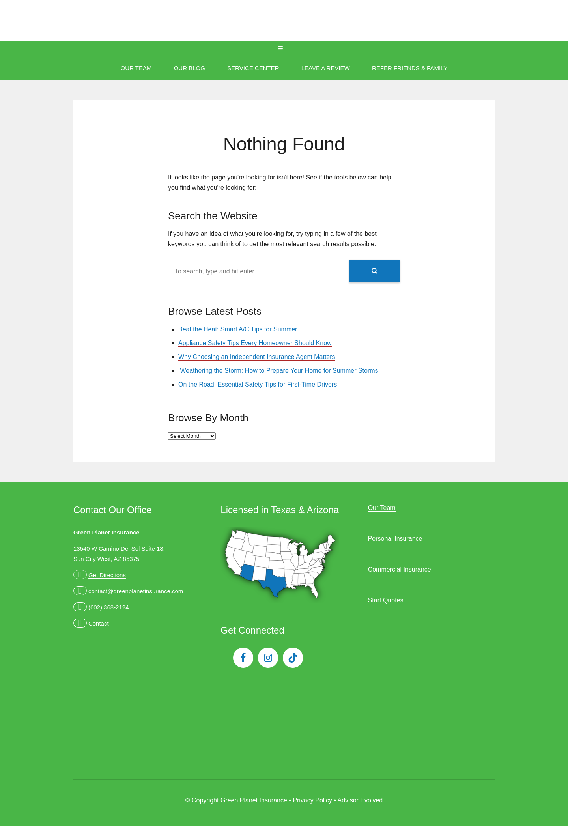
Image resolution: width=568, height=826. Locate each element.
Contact (98, 623)
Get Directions (107, 575)
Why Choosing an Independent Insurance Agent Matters (256, 356)
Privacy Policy (312, 800)
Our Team (136, 68)
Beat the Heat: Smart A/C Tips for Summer (237, 329)
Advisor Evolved (360, 800)
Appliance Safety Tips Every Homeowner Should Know (255, 343)
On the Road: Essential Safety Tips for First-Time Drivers (257, 384)
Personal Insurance (395, 538)
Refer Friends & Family (409, 68)
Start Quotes (386, 600)
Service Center (253, 68)
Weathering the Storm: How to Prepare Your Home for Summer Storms (278, 370)
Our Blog (189, 68)
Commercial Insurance (399, 569)
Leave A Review (325, 68)
